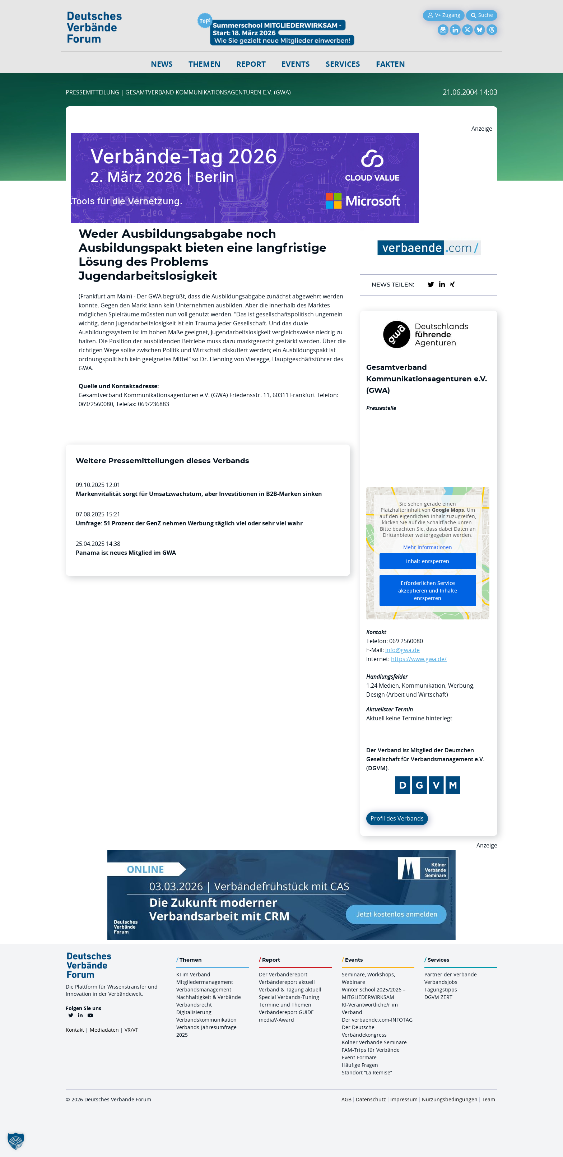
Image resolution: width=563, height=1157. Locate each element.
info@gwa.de (402, 650)
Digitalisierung (193, 1012)
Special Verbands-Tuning (289, 997)
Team (488, 1099)
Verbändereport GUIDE (286, 1012)
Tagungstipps (440, 989)
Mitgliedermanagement (204, 982)
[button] (16, 1141)
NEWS (162, 64)
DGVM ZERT (438, 997)
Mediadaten (104, 1029)
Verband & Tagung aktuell (290, 989)
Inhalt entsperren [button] (427, 561)
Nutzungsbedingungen (450, 1099)
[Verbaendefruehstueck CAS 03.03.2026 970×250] (281, 854)
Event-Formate (359, 1057)
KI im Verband (193, 974)
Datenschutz (371, 1099)
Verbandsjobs (440, 982)
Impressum (404, 1099)
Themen (204, 64)
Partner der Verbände (450, 974)
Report (251, 64)
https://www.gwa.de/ (419, 659)
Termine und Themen (285, 1004)
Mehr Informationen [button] (427, 547)
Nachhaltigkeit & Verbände (208, 997)
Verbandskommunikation (206, 1019)
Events (296, 64)
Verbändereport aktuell (287, 982)
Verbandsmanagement (203, 989)
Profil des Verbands (397, 818)
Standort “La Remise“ (367, 1072)
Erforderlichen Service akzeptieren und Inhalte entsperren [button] (427, 590)
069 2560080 (406, 641)
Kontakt (75, 1029)
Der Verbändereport (283, 974)
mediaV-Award (276, 1019)
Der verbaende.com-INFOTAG (377, 1019)
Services (343, 64)
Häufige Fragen (360, 1064)
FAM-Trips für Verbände (371, 1049)
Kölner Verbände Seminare (374, 1042)
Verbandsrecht (194, 1004)
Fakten (390, 64)
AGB (346, 1099)
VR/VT (131, 1029)
